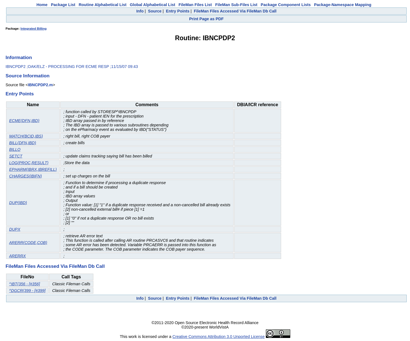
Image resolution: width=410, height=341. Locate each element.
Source (155, 11)
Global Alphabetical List (152, 4)
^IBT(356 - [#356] (24, 284)
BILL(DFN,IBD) (22, 143)
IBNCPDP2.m (40, 85)
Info (140, 11)
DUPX (14, 229)
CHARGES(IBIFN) (25, 176)
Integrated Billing (34, 28)
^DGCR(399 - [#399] (27, 290)
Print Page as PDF (206, 19)
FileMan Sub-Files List (236, 4)
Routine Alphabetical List (102, 4)
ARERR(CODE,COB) (28, 242)
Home (42, 4)
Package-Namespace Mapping (342, 4)
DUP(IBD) (18, 202)
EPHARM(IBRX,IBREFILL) (33, 169)
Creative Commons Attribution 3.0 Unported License (218, 336)
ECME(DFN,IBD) (24, 120)
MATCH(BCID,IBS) (26, 136)
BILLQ (15, 149)
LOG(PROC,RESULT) (28, 163)
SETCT (15, 156)
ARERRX (17, 256)
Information (19, 57)
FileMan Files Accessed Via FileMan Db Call (235, 11)
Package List (63, 4)
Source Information (27, 75)
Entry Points (177, 11)
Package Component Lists (286, 4)
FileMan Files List (195, 4)
